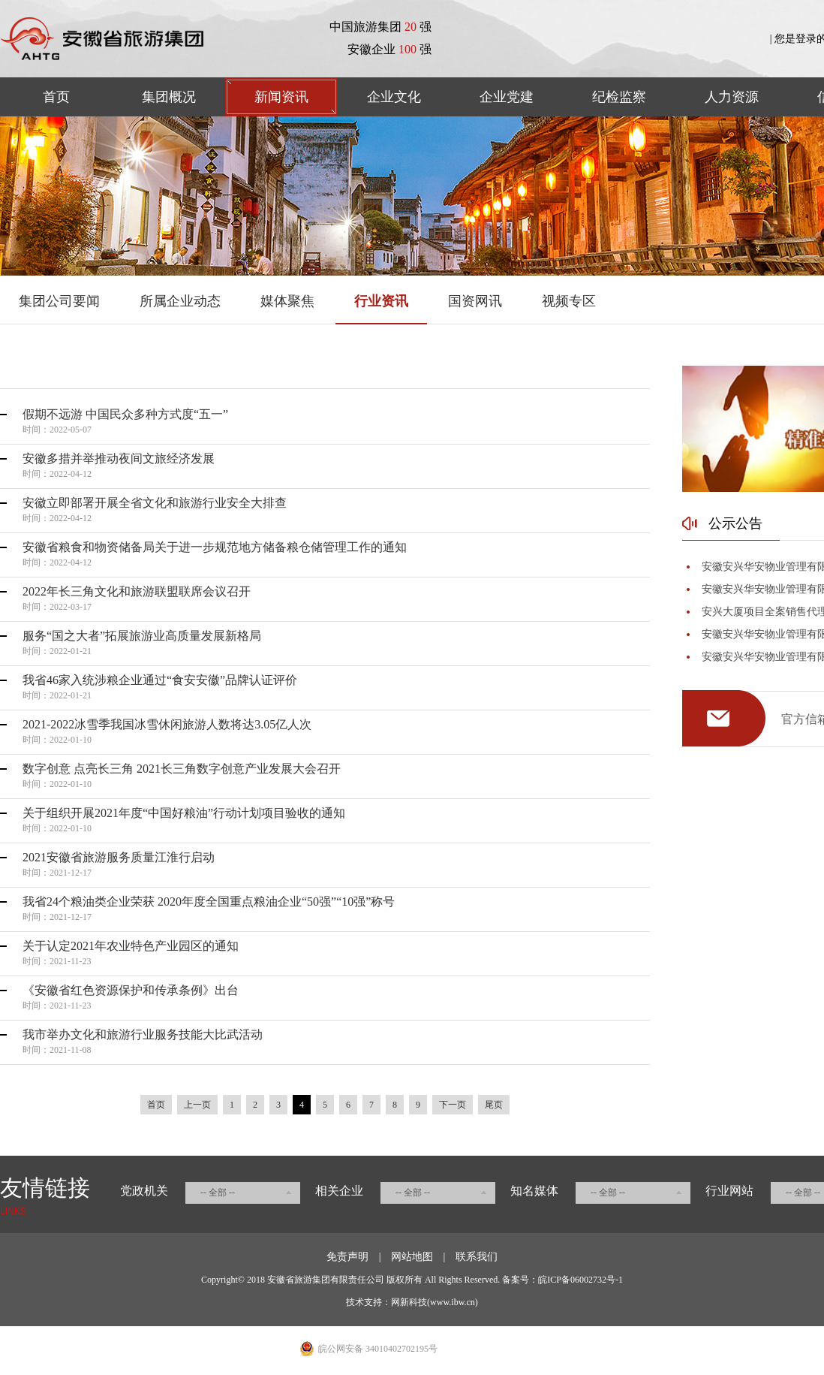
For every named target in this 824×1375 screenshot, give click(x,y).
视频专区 (569, 301)
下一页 (452, 1104)
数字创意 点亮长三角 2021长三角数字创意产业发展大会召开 (182, 768)
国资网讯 (475, 301)
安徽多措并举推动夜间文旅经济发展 (119, 458)
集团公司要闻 (59, 301)
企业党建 (507, 96)
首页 (56, 96)
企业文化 (394, 96)
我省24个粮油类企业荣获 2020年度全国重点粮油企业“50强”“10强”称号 (209, 901)
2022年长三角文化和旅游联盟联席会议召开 (137, 591)
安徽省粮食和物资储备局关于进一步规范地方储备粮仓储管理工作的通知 (215, 547)
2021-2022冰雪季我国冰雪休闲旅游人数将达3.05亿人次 (167, 724)
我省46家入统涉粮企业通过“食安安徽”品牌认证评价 (160, 680)
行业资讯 (381, 301)
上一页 (197, 1104)
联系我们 (477, 1256)
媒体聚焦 (287, 301)
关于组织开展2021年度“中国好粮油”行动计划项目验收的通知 (184, 813)
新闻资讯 (281, 96)
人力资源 (732, 96)
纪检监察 (619, 96)
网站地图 (412, 1256)
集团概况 (169, 96)
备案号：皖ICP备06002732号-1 (562, 1279)
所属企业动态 (180, 301)
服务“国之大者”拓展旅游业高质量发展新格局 (142, 635)
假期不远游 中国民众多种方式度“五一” (125, 414)
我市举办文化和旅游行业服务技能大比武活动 (143, 1034)
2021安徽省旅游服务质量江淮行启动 (119, 857)
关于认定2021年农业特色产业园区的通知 (131, 945)
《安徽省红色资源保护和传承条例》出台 (131, 990)
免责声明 (347, 1256)
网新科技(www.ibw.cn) (434, 1302)
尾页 (494, 1104)
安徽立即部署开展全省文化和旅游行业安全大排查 (155, 502)
